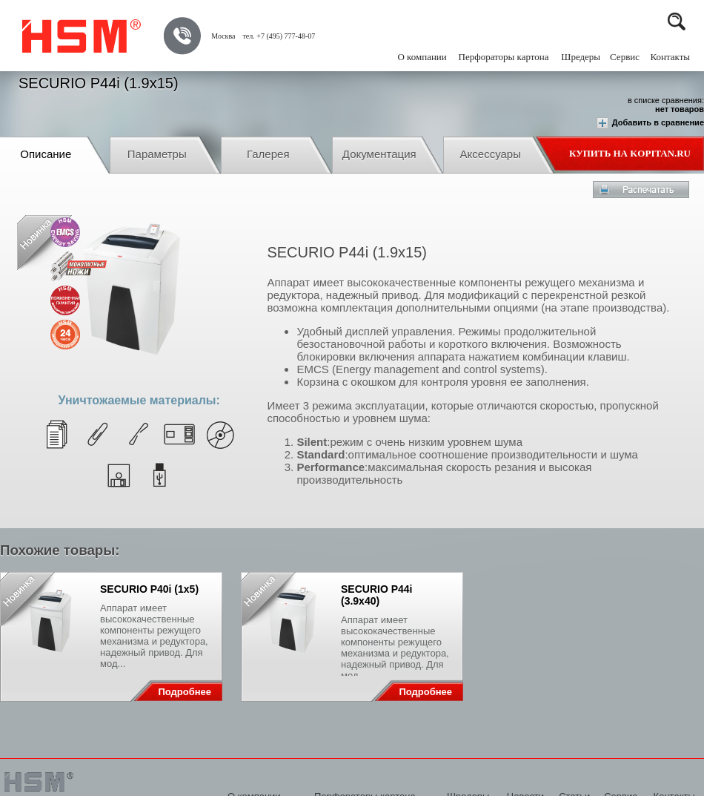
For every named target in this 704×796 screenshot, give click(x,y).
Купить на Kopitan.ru (630, 153)
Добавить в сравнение (650, 123)
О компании (421, 56)
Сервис (625, 56)
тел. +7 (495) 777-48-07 (278, 36)
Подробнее (184, 691)
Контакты (670, 56)
